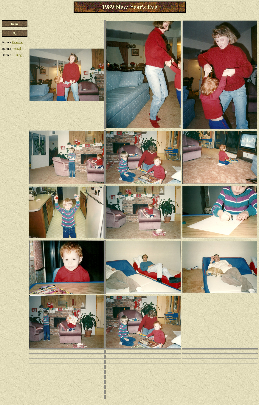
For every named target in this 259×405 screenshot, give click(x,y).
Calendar (17, 42)
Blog (19, 55)
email (18, 48)
